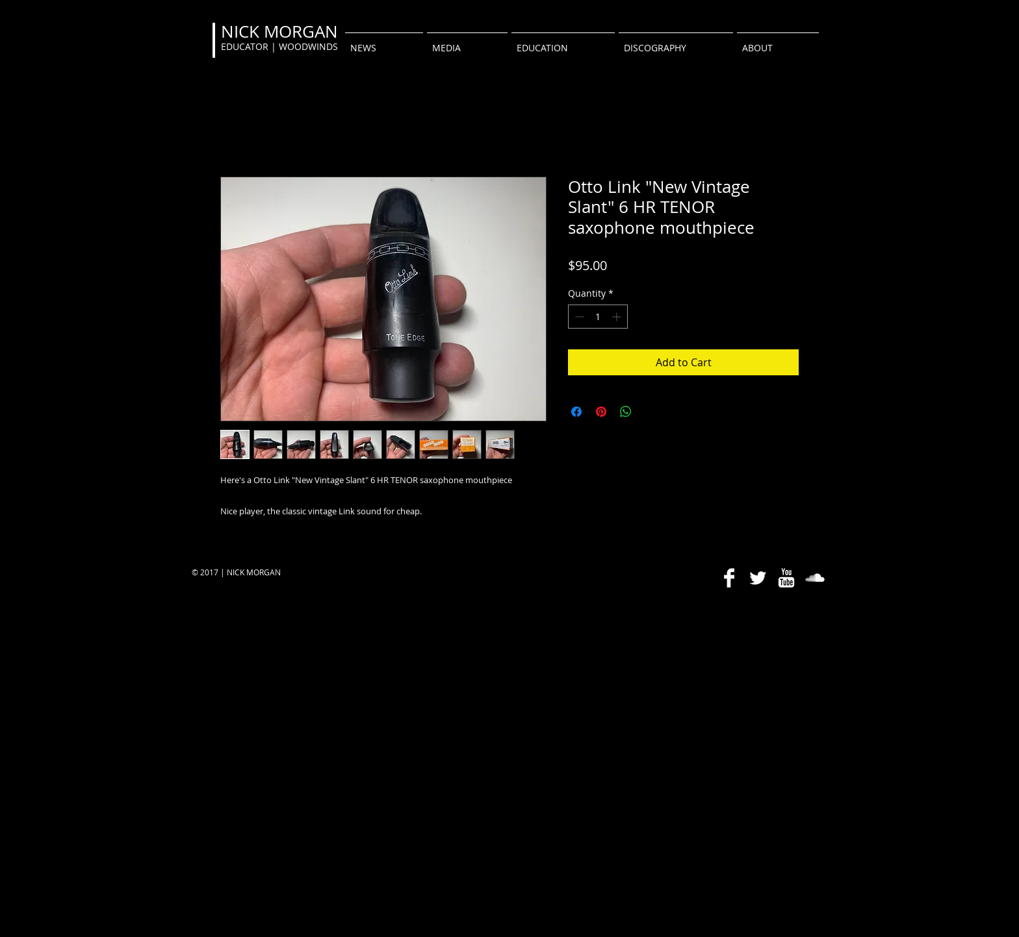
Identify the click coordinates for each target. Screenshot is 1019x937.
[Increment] (618, 316)
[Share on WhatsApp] (626, 411)
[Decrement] (578, 316)
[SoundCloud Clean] (815, 578)
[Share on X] (650, 411)
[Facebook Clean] (729, 578)
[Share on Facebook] (576, 411)
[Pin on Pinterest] (601, 411)
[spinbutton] (598, 316)
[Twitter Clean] (757, 578)
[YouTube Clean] (786, 578)
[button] (467, 42)
